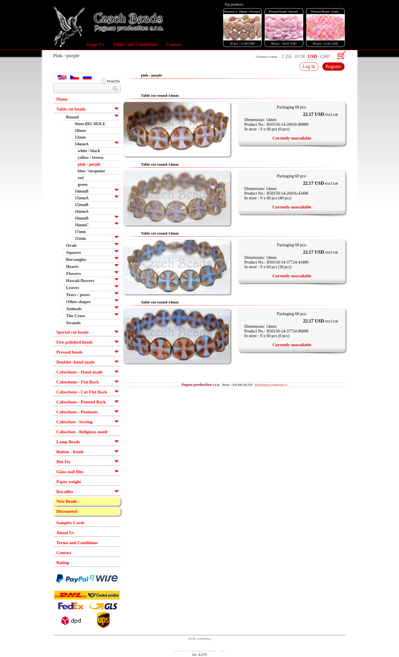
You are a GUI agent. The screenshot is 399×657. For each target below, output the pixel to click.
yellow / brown (91, 157)
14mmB (82, 191)
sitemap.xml (180, 650)
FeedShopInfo (196, 650)
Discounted (67, 511)
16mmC (82, 225)
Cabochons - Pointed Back (81, 402)
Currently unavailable (292, 138)
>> (341, 4)
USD (312, 56)
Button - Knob (70, 451)
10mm (80, 130)
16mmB (82, 218)
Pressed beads (69, 352)
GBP (325, 56)
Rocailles (64, 491)
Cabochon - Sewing (74, 422)
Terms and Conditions (135, 44)
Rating (62, 562)
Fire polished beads (74, 342)
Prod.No (111, 81)
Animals (74, 308)
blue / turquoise (91, 171)
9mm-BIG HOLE (90, 124)
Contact (174, 44)
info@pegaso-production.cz (271, 384)
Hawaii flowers (80, 280)
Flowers (73, 273)
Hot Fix (63, 461)
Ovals (71, 245)
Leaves (72, 287)
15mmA (82, 198)
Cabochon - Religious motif (82, 431)
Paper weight (68, 481)
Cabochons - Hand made (79, 372)
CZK (287, 56)
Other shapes (78, 301)
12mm (80, 137)
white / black (89, 151)
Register (333, 66)
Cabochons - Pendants (77, 412)
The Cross (75, 315)
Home (62, 99)
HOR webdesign (199, 638)
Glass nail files (70, 471)
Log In (309, 66)
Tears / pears (78, 294)
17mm (80, 232)
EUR (300, 56)
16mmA (82, 211)
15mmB (82, 205)
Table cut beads (70, 109)
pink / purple (89, 164)
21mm (80, 238)
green (83, 184)
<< (333, 4)
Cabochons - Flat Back (77, 382)
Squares (73, 252)
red (81, 178)
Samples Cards (70, 522)
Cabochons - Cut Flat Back (81, 392)
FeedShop (211, 650)
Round (72, 117)
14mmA (82, 144)
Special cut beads (72, 332)
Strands (73, 322)
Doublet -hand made (75, 362)
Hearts (72, 266)
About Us (94, 44)
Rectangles (76, 259)
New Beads (66, 501)
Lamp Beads (68, 441)
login (222, 650)
